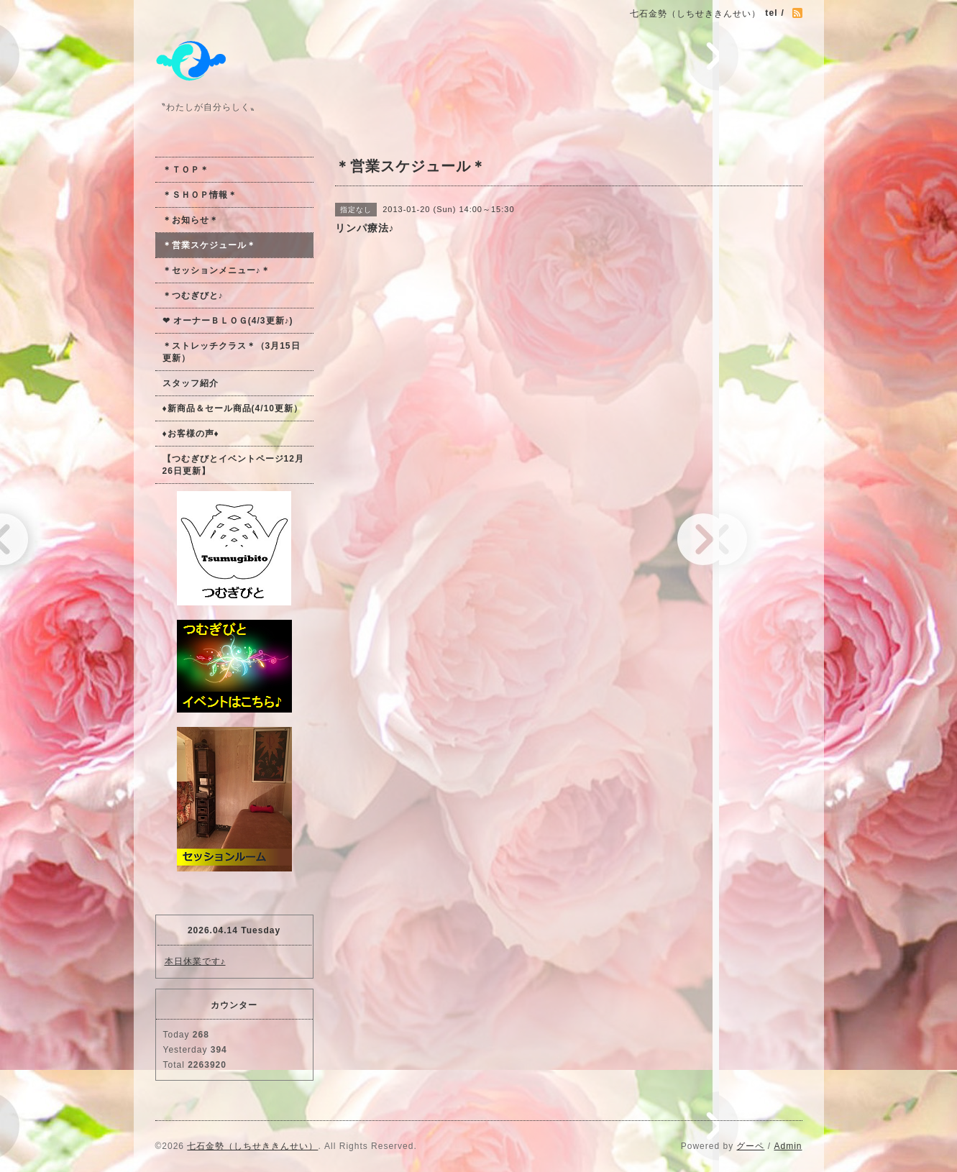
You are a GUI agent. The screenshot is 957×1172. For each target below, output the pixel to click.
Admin (788, 1146)
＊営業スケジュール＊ (209, 245)
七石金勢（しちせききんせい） (252, 1146)
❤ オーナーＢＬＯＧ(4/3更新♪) (227, 321)
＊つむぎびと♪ (193, 295)
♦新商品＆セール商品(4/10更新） (232, 408)
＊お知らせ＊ (190, 220)
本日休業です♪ (195, 961)
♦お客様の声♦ (190, 434)
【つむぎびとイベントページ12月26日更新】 (233, 465)
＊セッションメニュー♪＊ (216, 270)
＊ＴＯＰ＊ (185, 170)
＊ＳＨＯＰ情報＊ (199, 195)
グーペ (750, 1146)
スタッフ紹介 (190, 383)
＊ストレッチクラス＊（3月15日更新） (231, 352)
